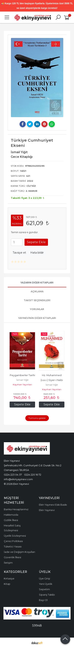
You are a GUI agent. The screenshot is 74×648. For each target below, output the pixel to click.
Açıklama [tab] (37, 291)
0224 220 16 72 (32, 474)
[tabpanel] (37, 77)
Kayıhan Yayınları (22, 384)
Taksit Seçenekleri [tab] (37, 300)
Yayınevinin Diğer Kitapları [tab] (37, 318)
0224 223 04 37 (13, 474)
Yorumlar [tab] (37, 309)
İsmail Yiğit (22, 379)
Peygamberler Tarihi (22, 375)
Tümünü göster (37, 418)
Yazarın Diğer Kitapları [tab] (37, 282)
